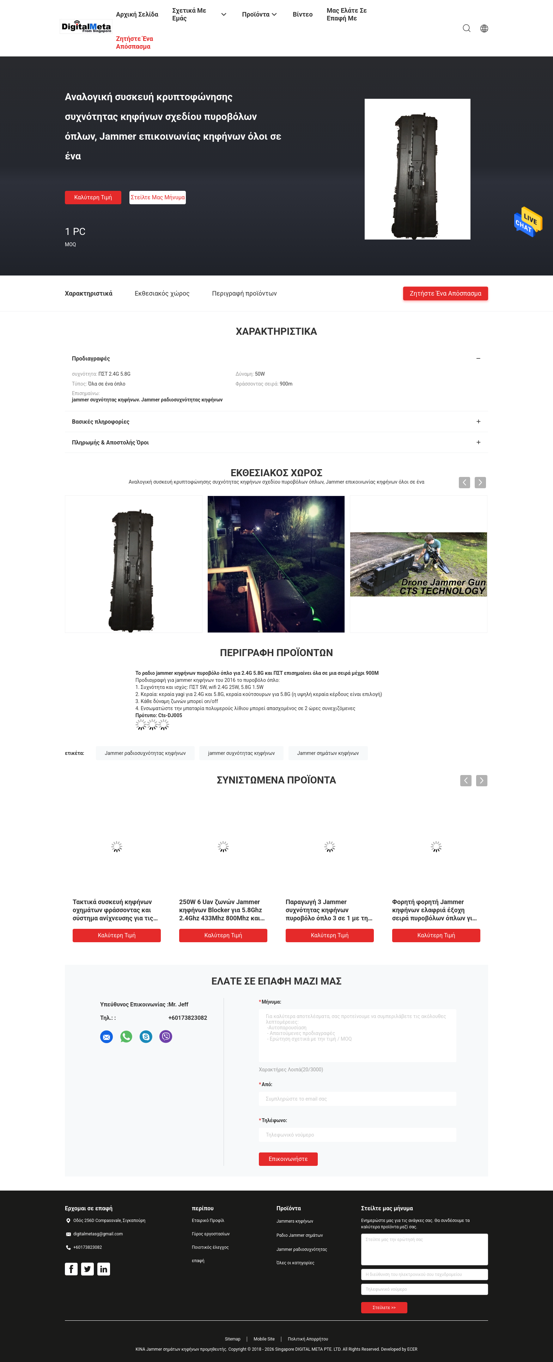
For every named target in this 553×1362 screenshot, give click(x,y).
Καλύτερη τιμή (93, 197)
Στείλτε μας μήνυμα (158, 197)
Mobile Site (264, 1339)
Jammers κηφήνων (294, 1221)
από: (267, 1084)
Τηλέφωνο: (274, 1120)
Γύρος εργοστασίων (211, 1233)
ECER (412, 1349)
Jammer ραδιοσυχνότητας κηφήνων (145, 753)
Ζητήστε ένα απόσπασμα (445, 293)
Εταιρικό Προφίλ (208, 1220)
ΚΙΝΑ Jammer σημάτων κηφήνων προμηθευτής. (181, 1349)
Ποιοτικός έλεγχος (210, 1247)
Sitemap (233, 1339)
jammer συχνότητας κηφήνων (241, 753)
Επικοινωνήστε (288, 1159)
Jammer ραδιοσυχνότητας (301, 1249)
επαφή (198, 1260)
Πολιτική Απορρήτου (308, 1339)
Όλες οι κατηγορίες (295, 1262)
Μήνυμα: (271, 1002)
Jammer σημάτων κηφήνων (328, 753)
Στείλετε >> (384, 1307)
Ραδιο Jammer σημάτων (299, 1235)
